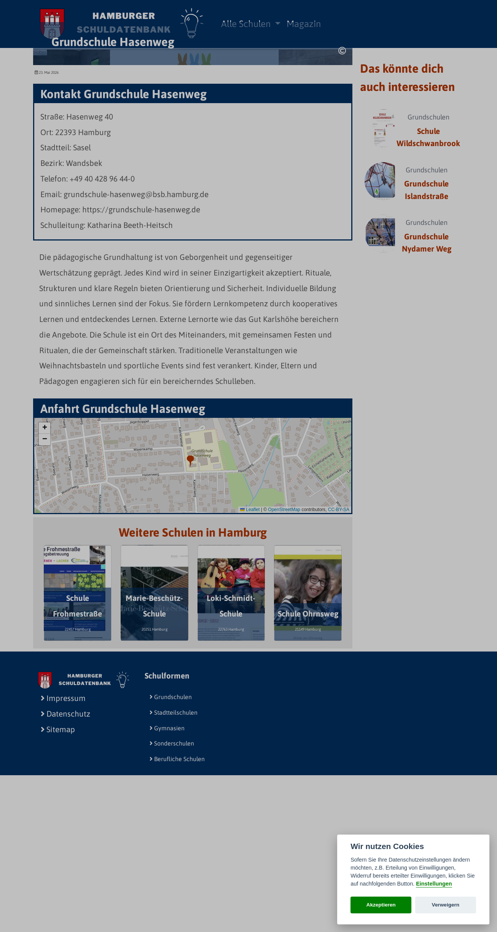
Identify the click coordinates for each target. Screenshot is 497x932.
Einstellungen (434, 884)
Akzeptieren (381, 905)
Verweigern (446, 905)
